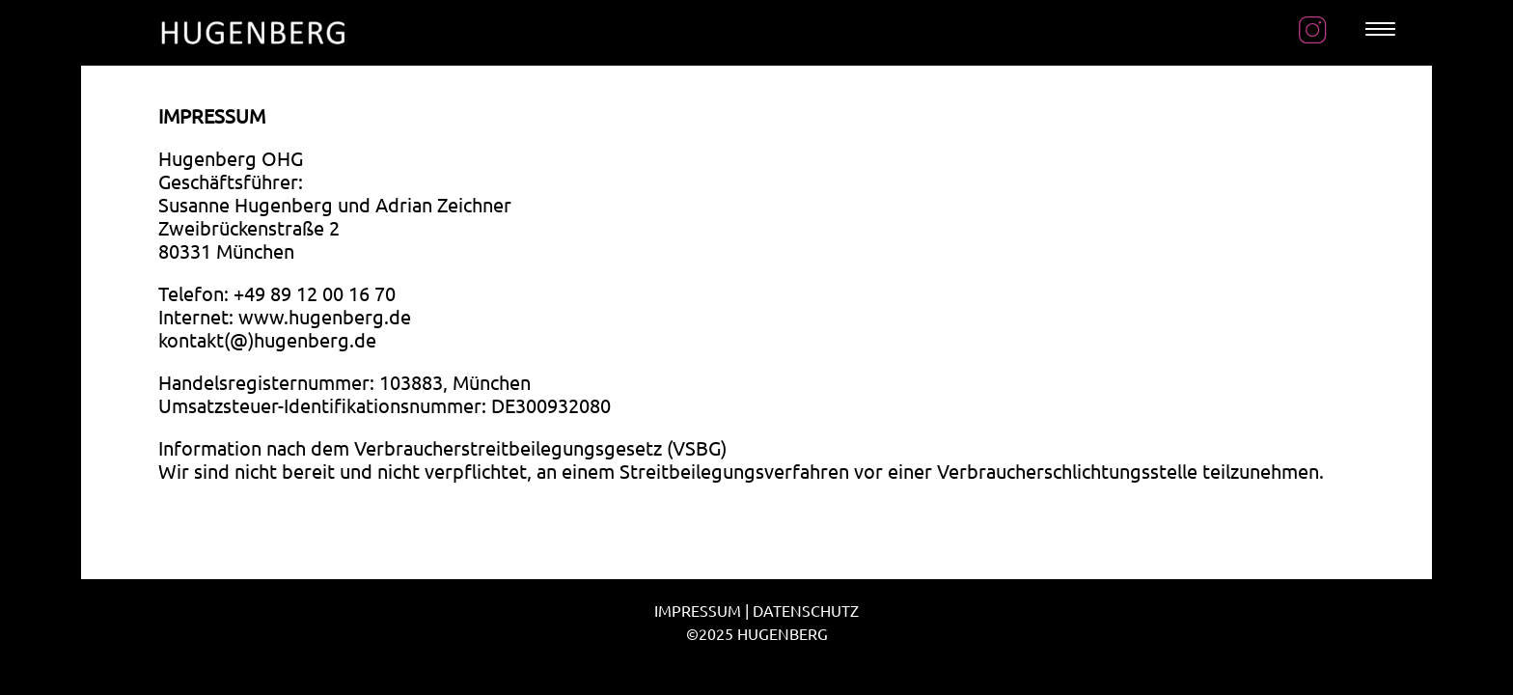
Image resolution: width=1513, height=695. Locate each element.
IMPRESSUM (697, 610)
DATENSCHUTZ (806, 610)
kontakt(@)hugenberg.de (267, 339)
